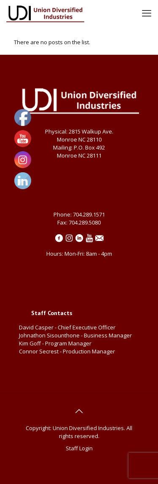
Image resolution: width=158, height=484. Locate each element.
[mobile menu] (146, 12)
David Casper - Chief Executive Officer (67, 327)
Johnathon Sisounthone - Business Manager (75, 335)
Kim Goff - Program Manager (56, 343)
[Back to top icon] (79, 411)
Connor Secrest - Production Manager (67, 351)
